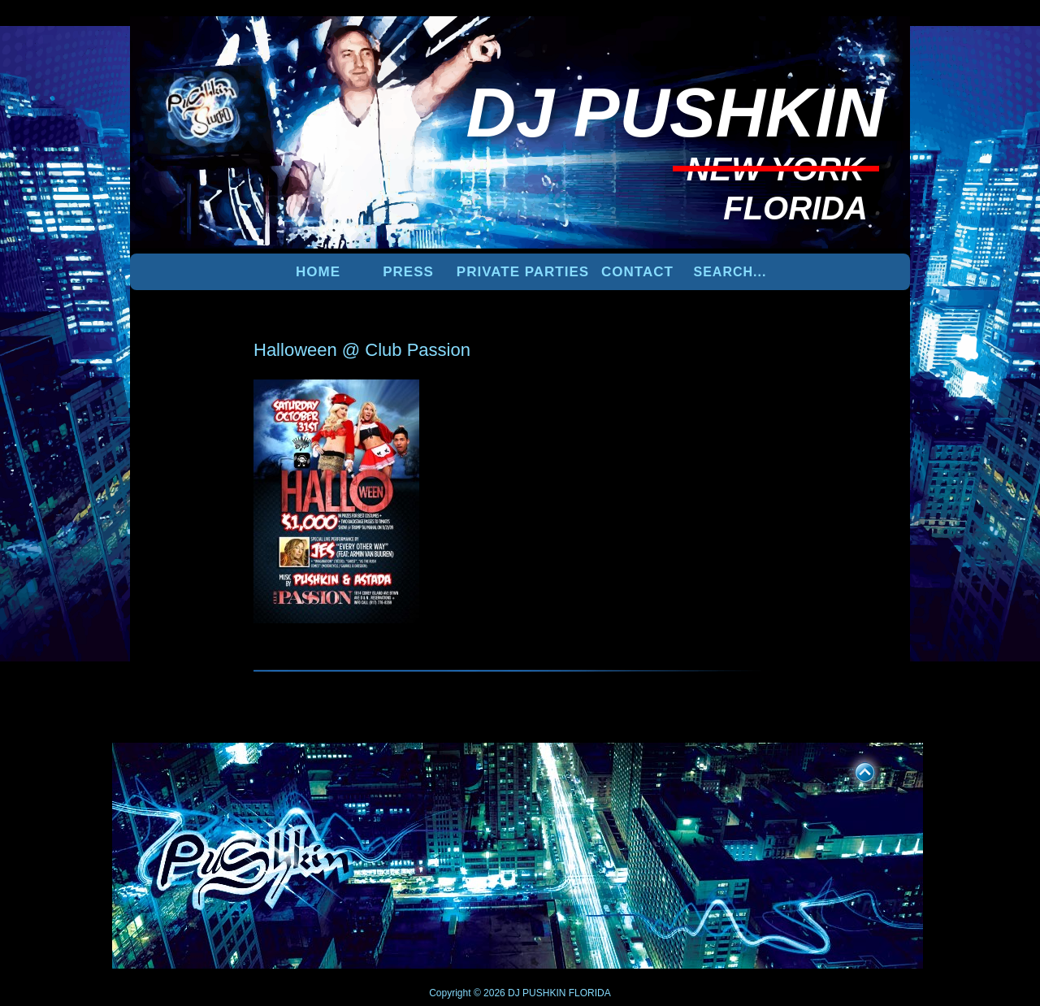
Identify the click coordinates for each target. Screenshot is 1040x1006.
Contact (637, 272)
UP (854, 769)
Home (318, 272)
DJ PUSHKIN (535, 993)
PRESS (408, 272)
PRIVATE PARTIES (523, 272)
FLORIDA (590, 993)
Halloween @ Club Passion (362, 350)
